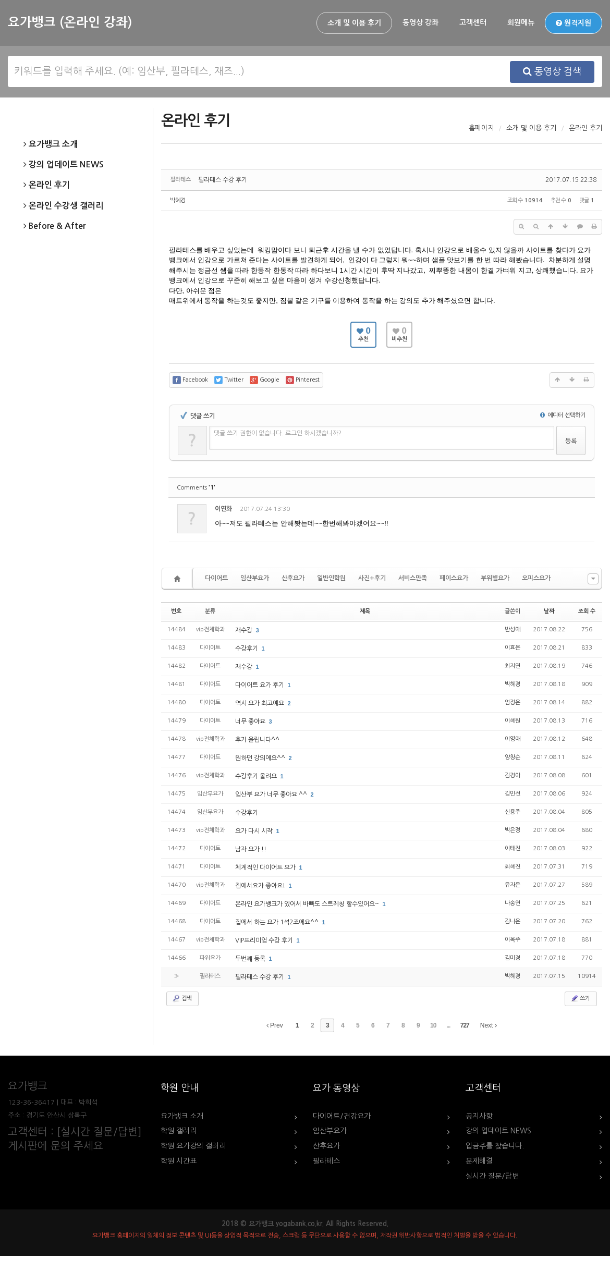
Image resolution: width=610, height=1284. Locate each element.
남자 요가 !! (250, 849)
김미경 (512, 958)
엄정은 (512, 702)
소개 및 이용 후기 (354, 23)
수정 (533, 510)
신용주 (512, 812)
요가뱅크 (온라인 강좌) (70, 22)
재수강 (244, 630)
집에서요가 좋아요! (261, 886)
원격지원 (573, 23)
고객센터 (472, 22)
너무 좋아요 (251, 721)
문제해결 (479, 1161)
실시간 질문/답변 (492, 1176)
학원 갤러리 (179, 1130)
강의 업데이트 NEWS (63, 165)
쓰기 (579, 998)
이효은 (512, 648)
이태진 (512, 848)
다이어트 (216, 578)
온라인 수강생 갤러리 (63, 206)
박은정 (512, 830)
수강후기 (247, 648)
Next (488, 1025)
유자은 (512, 885)
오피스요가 (536, 578)
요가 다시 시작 (254, 831)
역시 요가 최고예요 (260, 703)
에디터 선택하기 (562, 415)
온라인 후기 (46, 185)
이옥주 (512, 940)
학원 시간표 (179, 1161)
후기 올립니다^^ (257, 740)
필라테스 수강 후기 (222, 180)
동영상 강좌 (420, 22)
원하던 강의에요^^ (261, 758)
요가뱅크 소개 (50, 144)
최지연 (512, 666)
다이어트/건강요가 (342, 1116)
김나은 (512, 921)
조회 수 (586, 611)
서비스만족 (412, 578)
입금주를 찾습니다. (495, 1146)
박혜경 (178, 200)
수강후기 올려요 (256, 776)
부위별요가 (495, 578)
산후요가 (293, 578)
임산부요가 (254, 578)
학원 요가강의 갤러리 (193, 1146)
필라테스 (326, 1161)
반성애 (512, 629)
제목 (365, 611)
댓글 (579, 510)
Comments (196, 488)
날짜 (549, 611)
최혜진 (512, 867)
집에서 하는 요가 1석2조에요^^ (277, 922)
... (448, 1025)
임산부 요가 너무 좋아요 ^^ (272, 794)
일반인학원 (331, 578)
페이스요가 (454, 578)
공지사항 (479, 1116)
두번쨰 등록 (251, 959)
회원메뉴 (520, 22)
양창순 (512, 757)
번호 (176, 611)
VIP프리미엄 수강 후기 (265, 940)
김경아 (512, 775)
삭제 (556, 510)
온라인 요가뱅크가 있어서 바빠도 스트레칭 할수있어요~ (308, 904)
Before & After (54, 226)
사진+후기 (372, 578)
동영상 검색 (552, 71)
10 (433, 1025)
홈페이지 (481, 128)
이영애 (512, 739)
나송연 (512, 903)
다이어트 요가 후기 (260, 685)
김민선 (512, 794)
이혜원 (512, 721)
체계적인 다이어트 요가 (266, 867)
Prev (274, 1025)
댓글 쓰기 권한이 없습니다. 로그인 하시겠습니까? (277, 433)
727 (464, 1025)
